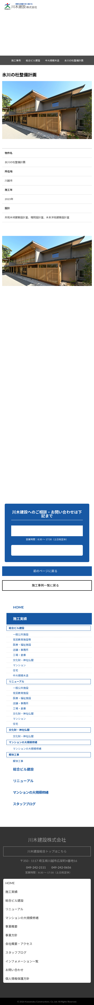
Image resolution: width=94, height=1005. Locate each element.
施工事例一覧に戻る (47, 585)
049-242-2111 (48, 530)
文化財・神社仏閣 (23, 660)
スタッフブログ (15, 952)
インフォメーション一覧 (21, 961)
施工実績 (19, 619)
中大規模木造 (54, 60)
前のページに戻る (47, 571)
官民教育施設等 (22, 639)
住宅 (15, 670)
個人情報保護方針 (17, 978)
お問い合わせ (47, 550)
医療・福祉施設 (22, 644)
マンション (19, 665)
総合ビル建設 (22, 769)
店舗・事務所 (20, 649)
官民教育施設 (20, 693)
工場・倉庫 (19, 655)
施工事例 (18, 60)
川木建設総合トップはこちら (47, 851)
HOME (18, 607)
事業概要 (11, 926)
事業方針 (11, 935)
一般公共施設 (20, 634)
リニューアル (23, 781)
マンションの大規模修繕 (27, 748)
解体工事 (18, 761)
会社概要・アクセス (18, 944)
